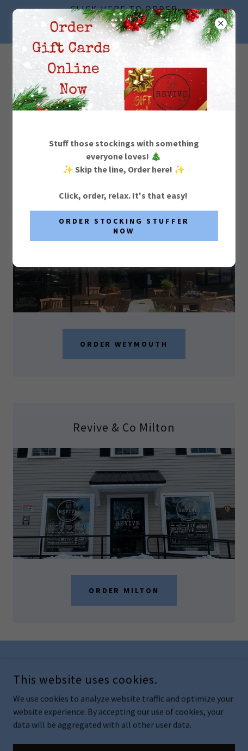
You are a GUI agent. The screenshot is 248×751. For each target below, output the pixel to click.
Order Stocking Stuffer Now (124, 226)
